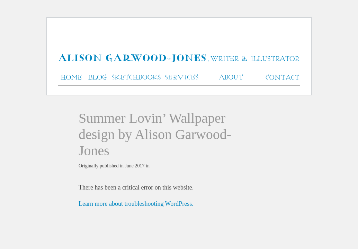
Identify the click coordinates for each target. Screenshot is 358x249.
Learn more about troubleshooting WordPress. (136, 203)
